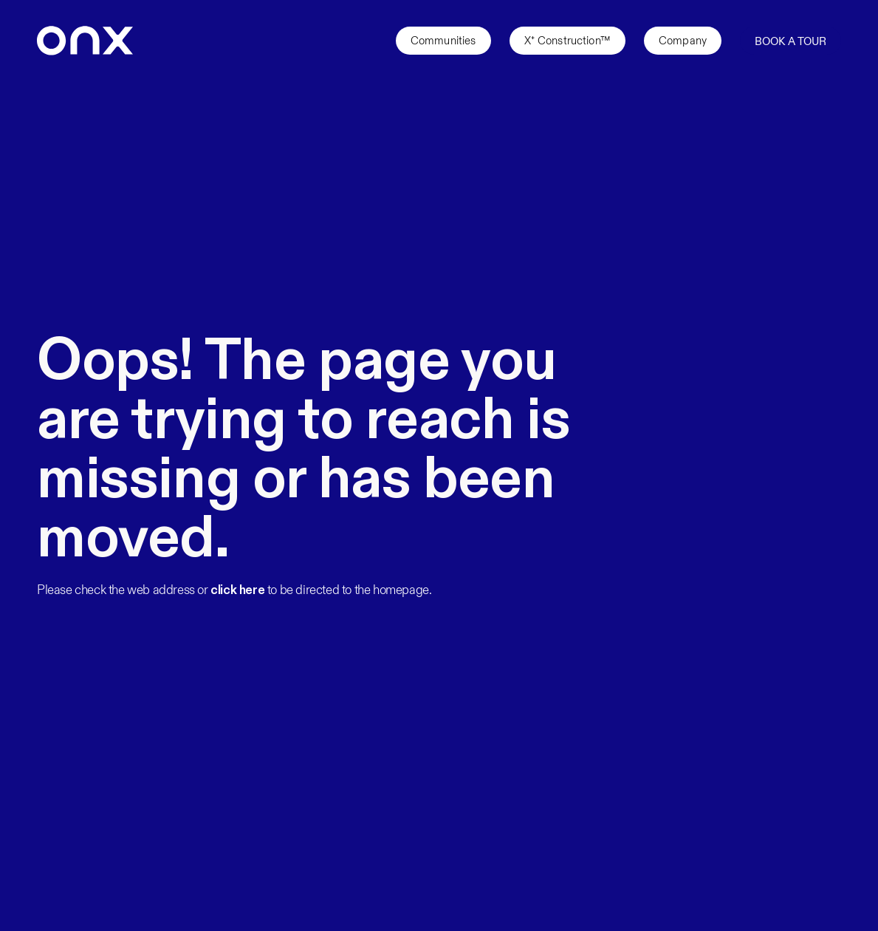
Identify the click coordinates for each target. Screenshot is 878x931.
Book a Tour (790, 41)
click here (237, 590)
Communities (443, 40)
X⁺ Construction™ (567, 40)
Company (683, 40)
